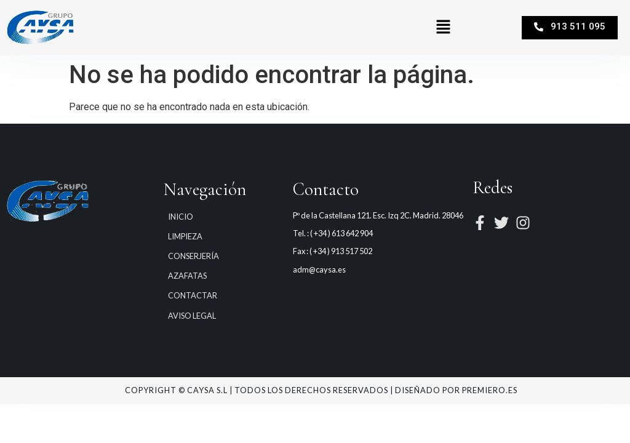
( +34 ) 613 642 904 (341, 233)
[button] (443, 27)
